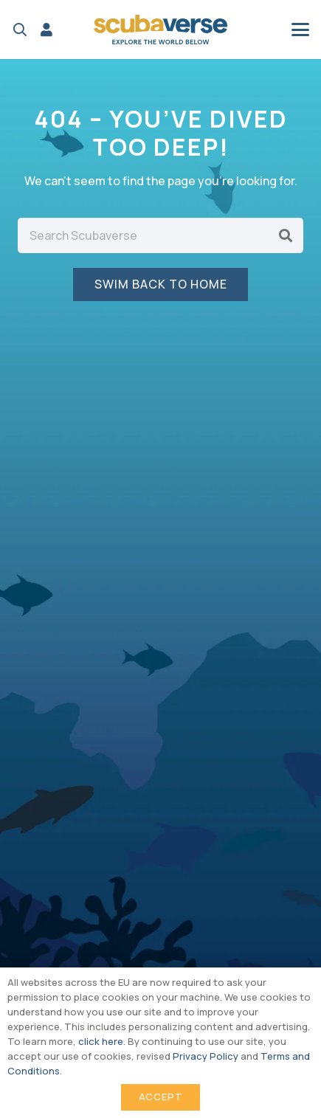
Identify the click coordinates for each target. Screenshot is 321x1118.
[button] (20, 29)
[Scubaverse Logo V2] (161, 29)
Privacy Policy (205, 1056)
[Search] (285, 235)
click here (100, 1041)
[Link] (46, 29)
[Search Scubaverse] (160, 235)
